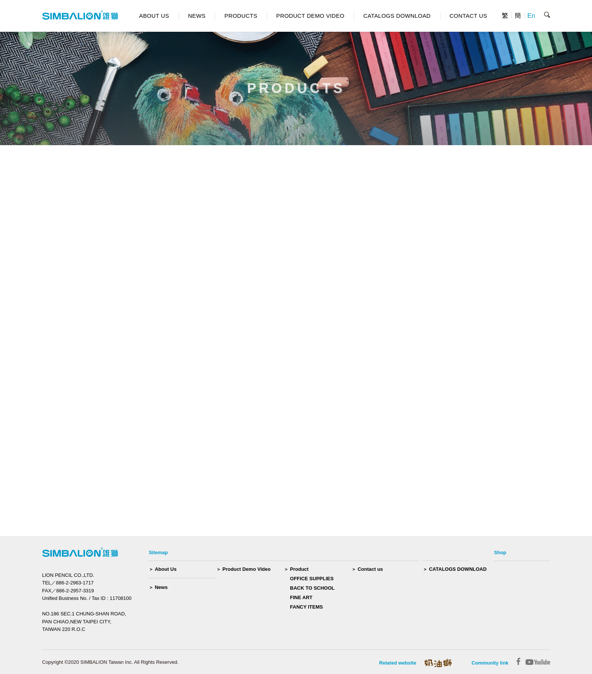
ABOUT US (154, 15)
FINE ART (301, 597)
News (161, 587)
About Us (166, 569)
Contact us (370, 569)
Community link (490, 663)
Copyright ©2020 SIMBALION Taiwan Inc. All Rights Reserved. (110, 662)
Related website (397, 663)
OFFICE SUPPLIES (312, 578)
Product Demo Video (246, 569)
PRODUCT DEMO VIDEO (310, 15)
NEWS (197, 15)
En (531, 15)
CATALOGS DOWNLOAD (396, 15)
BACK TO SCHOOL (312, 588)
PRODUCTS (240, 15)
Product (299, 569)
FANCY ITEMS (306, 606)
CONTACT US (468, 15)
